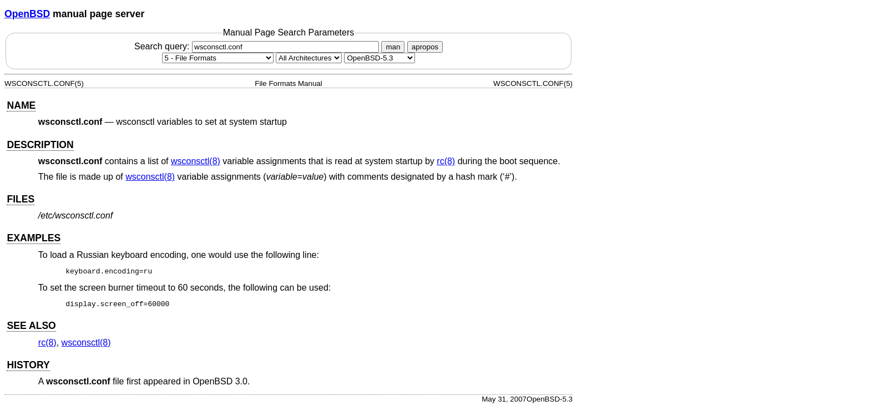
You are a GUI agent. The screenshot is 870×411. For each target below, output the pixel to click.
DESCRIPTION (40, 144)
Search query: (258, 46)
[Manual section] (218, 58)
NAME (21, 105)
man (393, 47)
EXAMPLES (33, 237)
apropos (425, 47)
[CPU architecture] (309, 58)
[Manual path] (379, 58)
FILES (20, 199)
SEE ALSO (31, 328)
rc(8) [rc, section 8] (446, 161)
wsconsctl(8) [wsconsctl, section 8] (195, 161)
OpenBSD (27, 13)
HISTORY (28, 368)
